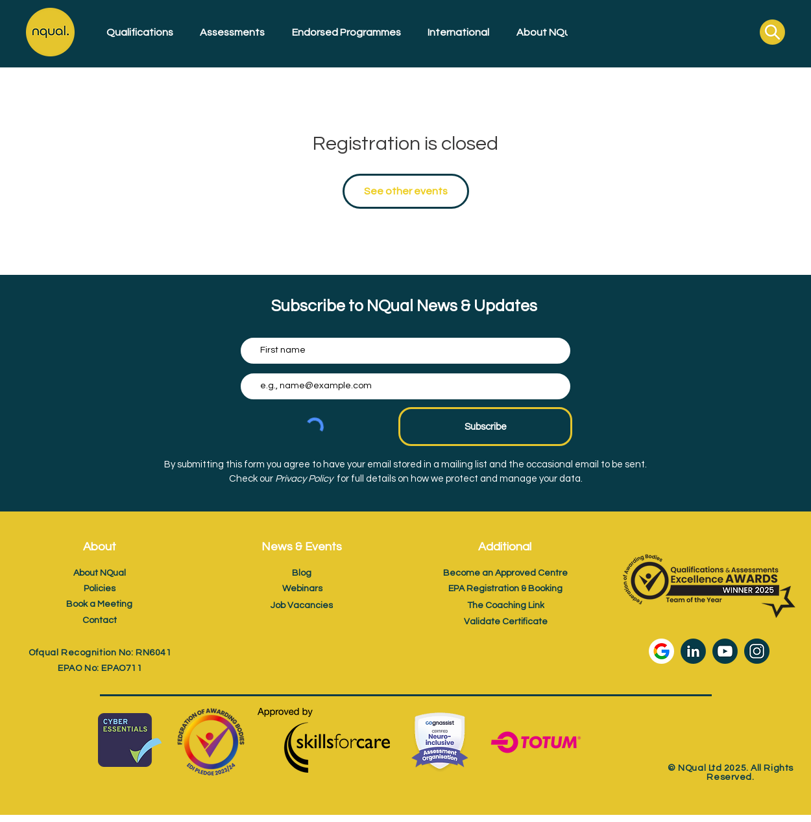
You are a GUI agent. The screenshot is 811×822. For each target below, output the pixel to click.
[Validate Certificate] (505, 621)
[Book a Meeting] (99, 603)
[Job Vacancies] (302, 605)
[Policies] (99, 588)
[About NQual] (99, 572)
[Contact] (99, 620)
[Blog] (302, 572)
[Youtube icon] (725, 651)
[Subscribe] (485, 426)
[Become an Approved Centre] (505, 572)
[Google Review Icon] (661, 651)
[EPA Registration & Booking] (505, 588)
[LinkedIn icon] (693, 651)
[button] (135, 32)
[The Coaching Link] (505, 605)
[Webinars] (302, 588)
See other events (406, 191)
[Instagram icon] (756, 651)
